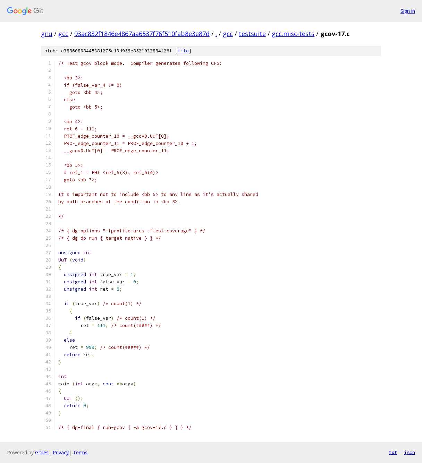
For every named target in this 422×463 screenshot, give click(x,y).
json (409, 452)
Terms (80, 452)
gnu (46, 33)
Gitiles (42, 452)
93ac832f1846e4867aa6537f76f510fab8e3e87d (142, 33)
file (183, 51)
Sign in (407, 11)
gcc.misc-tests (293, 33)
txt (393, 452)
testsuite (252, 33)
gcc (63, 33)
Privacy (61, 452)
